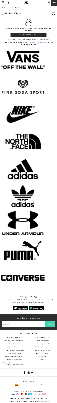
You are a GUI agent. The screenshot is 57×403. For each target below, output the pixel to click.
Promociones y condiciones (14, 350)
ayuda (19, 39)
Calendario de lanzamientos (14, 344)
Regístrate (50, 324)
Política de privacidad (42, 350)
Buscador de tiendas (14, 337)
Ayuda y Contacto (14, 347)
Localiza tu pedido (42, 340)
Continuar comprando (28, 35)
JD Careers (42, 356)
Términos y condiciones (43, 347)
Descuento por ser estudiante (14, 340)
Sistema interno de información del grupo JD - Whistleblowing (14, 363)
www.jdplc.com (41, 398)
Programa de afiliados (14, 360)
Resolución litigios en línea (14, 356)
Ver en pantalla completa (28, 333)
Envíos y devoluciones (42, 337)
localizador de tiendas (35, 42)
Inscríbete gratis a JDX (42, 344)
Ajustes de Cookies (42, 353)
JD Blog (42, 360)
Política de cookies (14, 353)
